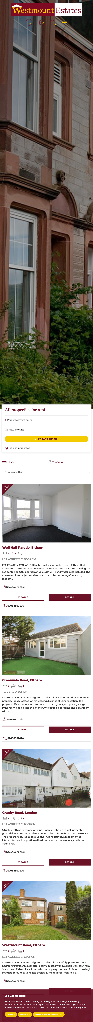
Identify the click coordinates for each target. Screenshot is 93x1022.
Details (70, 597)
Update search (46, 439)
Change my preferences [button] (48, 1014)
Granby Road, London (19, 813)
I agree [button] (11, 1014)
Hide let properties (17, 448)
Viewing (23, 597)
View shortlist (14, 429)
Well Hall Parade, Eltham (22, 548)
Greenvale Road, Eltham (22, 680)
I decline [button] (25, 1014)
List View (9, 462)
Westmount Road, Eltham (23, 945)
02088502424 (15, 605)
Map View (56, 462)
